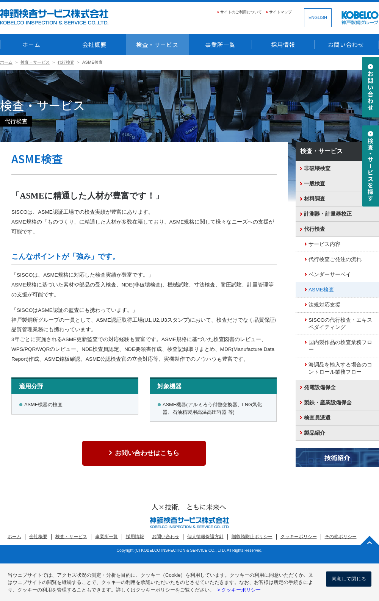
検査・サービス (157, 45)
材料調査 (314, 199)
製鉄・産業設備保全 (328, 402)
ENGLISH (318, 17)
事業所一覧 (220, 45)
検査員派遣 (317, 418)
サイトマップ (280, 12)
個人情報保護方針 (205, 536)
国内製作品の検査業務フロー (340, 346)
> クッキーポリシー (238, 590)
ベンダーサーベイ (330, 274)
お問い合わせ (346, 45)
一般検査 (314, 183)
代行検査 (66, 62)
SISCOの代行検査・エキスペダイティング (340, 323)
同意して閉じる (349, 579)
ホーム (31, 45)
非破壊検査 (317, 168)
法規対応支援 (324, 305)
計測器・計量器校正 (328, 214)
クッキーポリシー (298, 536)
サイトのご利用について (241, 12)
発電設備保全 (320, 387)
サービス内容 (324, 244)
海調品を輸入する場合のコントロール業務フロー (340, 368)
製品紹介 (314, 433)
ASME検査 (321, 290)
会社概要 (94, 45)
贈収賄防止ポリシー (252, 536)
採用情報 (283, 45)
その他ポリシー (341, 536)
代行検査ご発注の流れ (335, 259)
